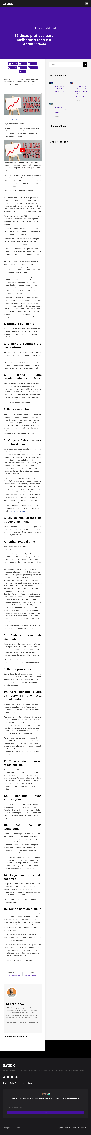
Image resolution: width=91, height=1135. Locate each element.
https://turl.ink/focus (17, 511)
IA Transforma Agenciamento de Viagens (61, 110)
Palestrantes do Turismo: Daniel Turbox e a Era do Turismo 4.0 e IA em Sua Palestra (81, 91)
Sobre (30, 1083)
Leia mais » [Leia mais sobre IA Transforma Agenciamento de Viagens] (57, 116)
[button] (86, 3)
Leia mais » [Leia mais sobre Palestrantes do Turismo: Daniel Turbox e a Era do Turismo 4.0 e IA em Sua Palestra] (78, 100)
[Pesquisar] (85, 64)
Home (4, 1083)
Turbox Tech (14, 1083)
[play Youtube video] (23, 150)
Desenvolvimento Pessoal (45, 28)
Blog (23, 1083)
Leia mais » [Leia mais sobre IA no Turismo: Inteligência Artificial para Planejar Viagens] (57, 97)
